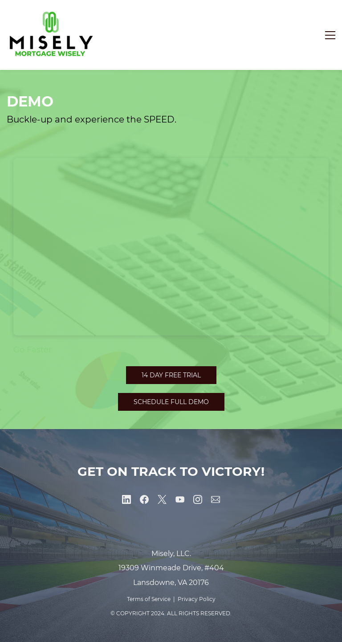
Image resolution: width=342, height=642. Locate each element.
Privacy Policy (197, 599)
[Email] (215, 499)
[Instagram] (197, 499)
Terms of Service (149, 599)
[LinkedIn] (126, 499)
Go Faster (32, 350)
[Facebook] (144, 499)
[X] (162, 499)
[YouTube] (180, 499)
